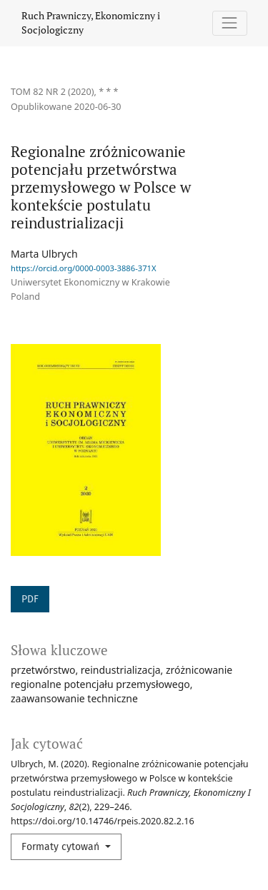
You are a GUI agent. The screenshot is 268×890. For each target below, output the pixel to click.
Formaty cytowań (61, 847)
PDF (30, 599)
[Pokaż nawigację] (229, 23)
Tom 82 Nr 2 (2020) (52, 92)
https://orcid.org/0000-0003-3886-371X (84, 268)
